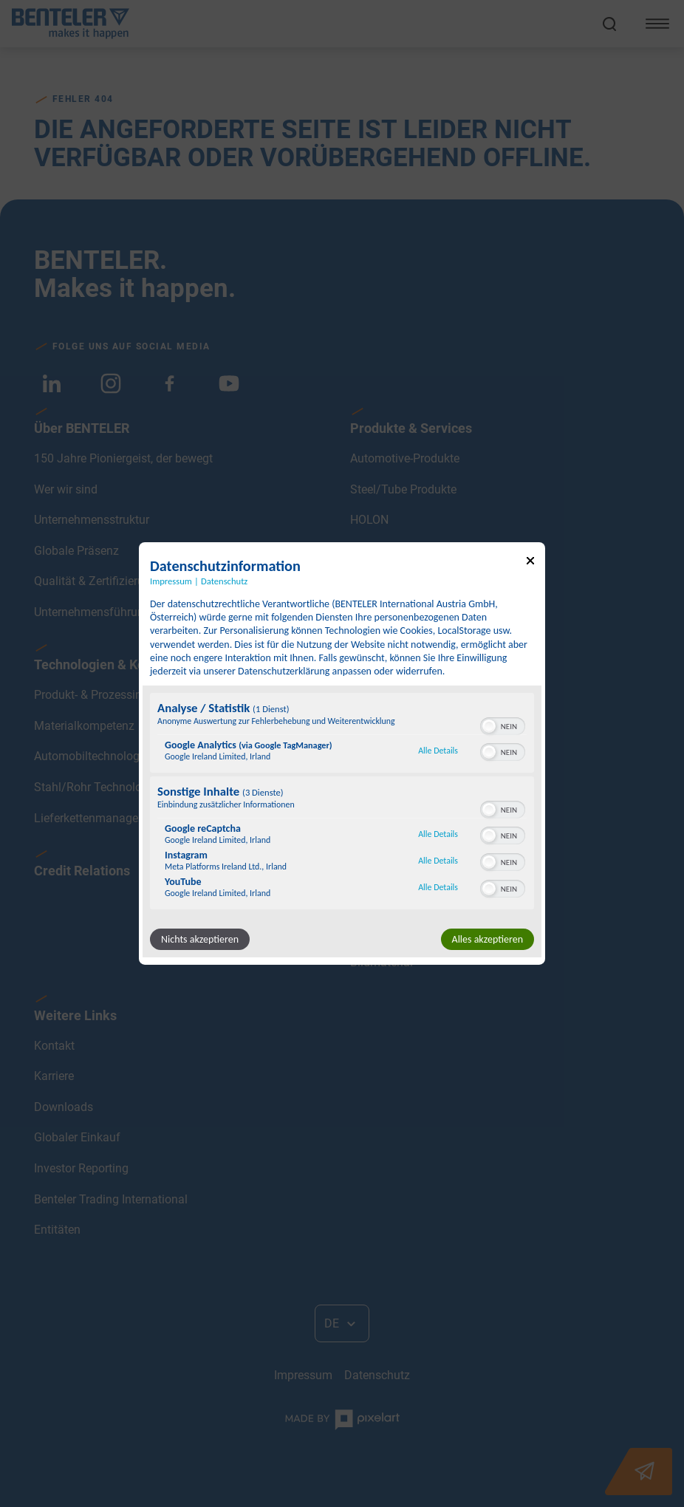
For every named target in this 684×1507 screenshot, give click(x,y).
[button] (489, 726)
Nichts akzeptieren (200, 939)
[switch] (503, 725)
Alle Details (438, 750)
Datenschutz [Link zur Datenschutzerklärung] (224, 581)
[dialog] (342, 753)
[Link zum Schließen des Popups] (530, 563)
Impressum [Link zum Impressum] (171, 581)
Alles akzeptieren (487, 939)
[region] (342, 803)
